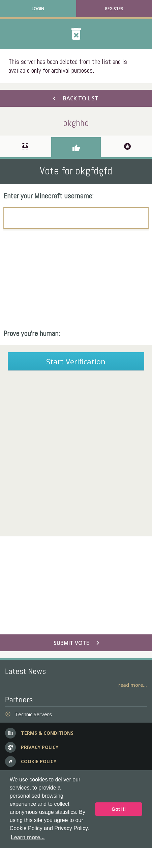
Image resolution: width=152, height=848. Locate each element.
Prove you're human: (31, 333)
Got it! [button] (119, 809)
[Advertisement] (76, 279)
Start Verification (75, 361)
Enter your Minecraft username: (48, 195)
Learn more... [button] (27, 837)
